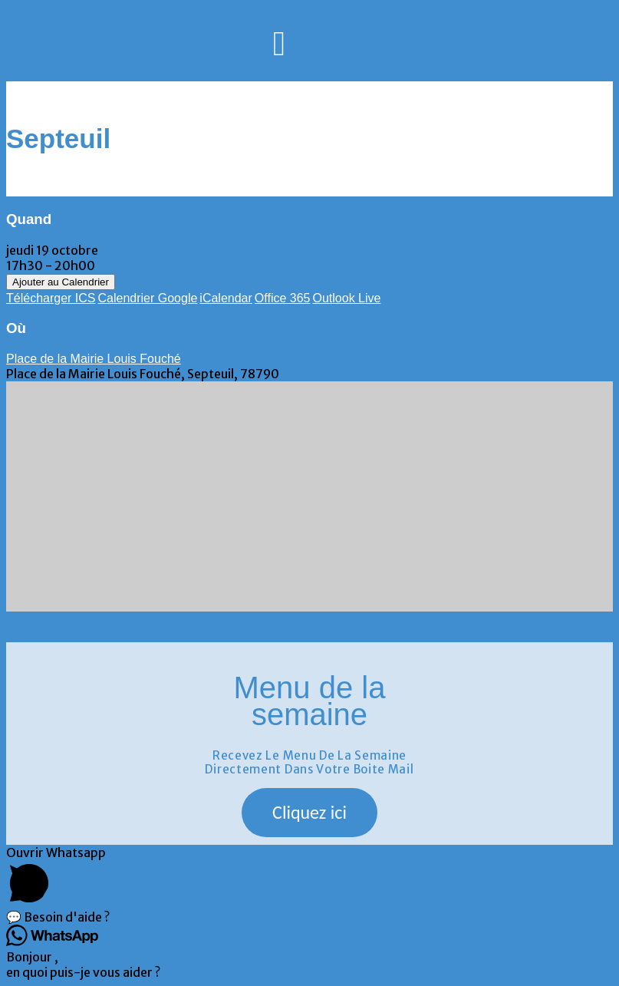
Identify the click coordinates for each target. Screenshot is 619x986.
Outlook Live (346, 298)
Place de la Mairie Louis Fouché (93, 358)
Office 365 (283, 298)
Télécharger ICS (51, 298)
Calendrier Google (148, 298)
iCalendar (225, 298)
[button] (309, 812)
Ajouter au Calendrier (60, 282)
